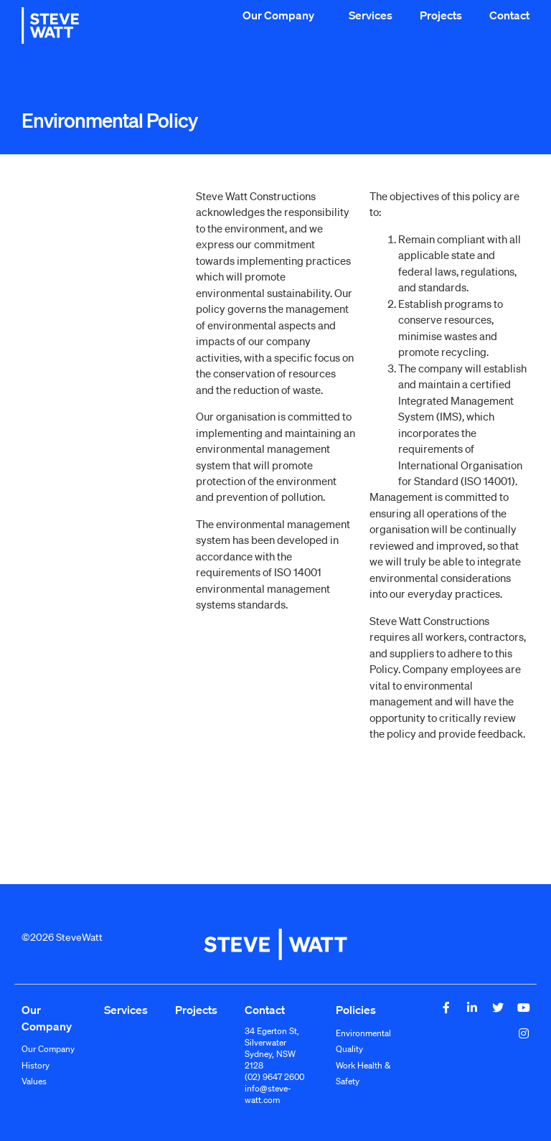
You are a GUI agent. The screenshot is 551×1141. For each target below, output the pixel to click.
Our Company (281, 15)
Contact (509, 15)
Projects (441, 15)
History (36, 1065)
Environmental (363, 1033)
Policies (356, 1010)
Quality (349, 1049)
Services (370, 15)
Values (34, 1081)
